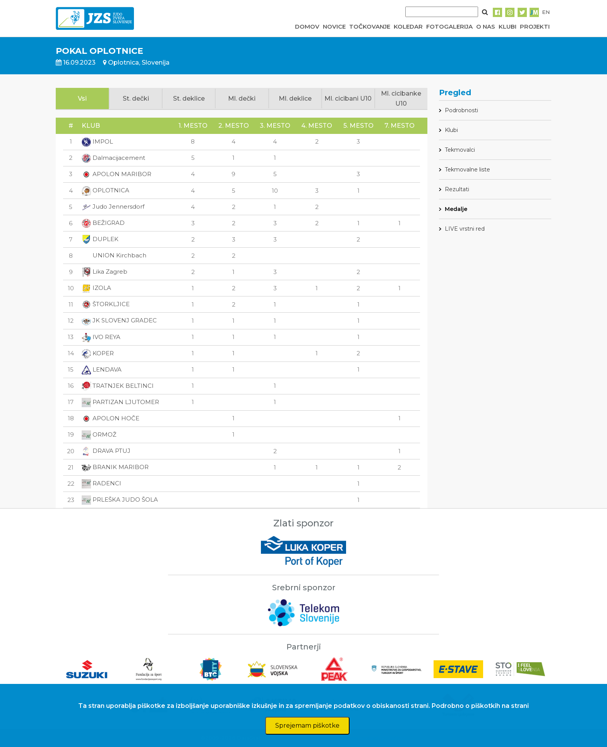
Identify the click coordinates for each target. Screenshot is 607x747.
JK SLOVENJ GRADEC (119, 320)
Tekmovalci (460, 149)
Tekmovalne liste (467, 169)
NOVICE (334, 26)
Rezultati (457, 189)
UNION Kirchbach (114, 255)
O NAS (485, 26)
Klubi (451, 130)
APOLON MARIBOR (116, 174)
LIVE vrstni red (465, 228)
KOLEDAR (408, 26)
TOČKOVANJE (369, 26)
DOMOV (307, 26)
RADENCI (101, 483)
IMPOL (97, 141)
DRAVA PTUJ (106, 450)
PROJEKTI (535, 26)
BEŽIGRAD (103, 222)
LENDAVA (102, 369)
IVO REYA (101, 337)
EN (546, 12)
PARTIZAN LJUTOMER (120, 402)
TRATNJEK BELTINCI (118, 385)
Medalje (456, 209)
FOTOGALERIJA (449, 26)
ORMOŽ (99, 434)
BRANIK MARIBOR (115, 467)
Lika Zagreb (104, 271)
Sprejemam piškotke (307, 725)
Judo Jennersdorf (113, 206)
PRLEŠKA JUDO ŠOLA (120, 499)
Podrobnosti (461, 110)
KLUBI (507, 26)
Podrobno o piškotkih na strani (480, 705)
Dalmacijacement (113, 157)
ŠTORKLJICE (106, 304)
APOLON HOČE (110, 418)
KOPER (98, 353)
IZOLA (96, 287)
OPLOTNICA (105, 190)
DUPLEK (100, 239)
